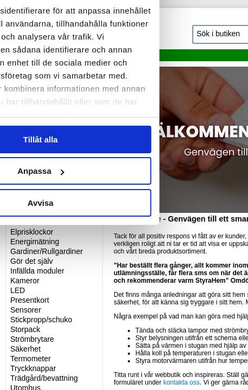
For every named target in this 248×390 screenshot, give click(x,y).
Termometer (30, 358)
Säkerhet (25, 348)
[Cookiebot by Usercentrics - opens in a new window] (159, 28)
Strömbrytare (32, 339)
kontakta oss (181, 382)
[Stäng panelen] (230, 28)
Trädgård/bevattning (44, 378)
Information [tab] (124, 60)
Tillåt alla (124, 244)
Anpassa (124, 276)
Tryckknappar (33, 368)
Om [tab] (203, 60)
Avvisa (124, 308)
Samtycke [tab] (45, 60)
